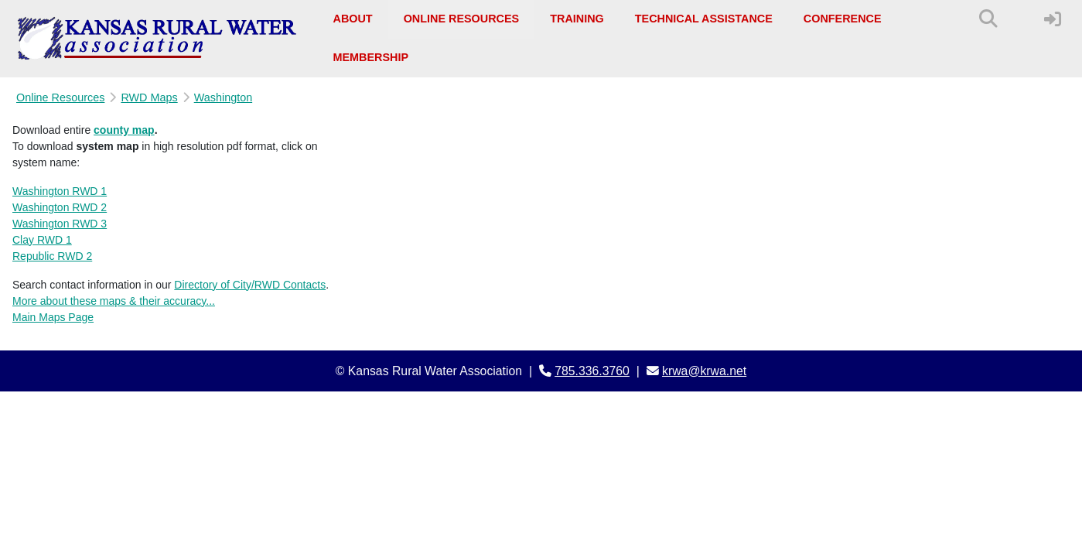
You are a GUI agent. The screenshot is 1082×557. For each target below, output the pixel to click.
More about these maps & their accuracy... (113, 301)
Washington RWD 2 (59, 207)
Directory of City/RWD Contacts (250, 284)
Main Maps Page (53, 317)
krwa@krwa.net (704, 371)
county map (124, 130)
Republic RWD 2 (52, 256)
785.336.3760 (592, 371)
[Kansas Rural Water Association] (157, 38)
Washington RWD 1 (59, 191)
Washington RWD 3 (59, 223)
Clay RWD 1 (42, 240)
